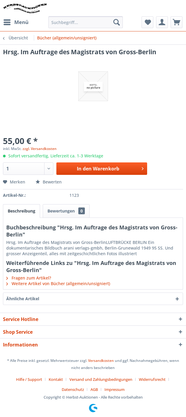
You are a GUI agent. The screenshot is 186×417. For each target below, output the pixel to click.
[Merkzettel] (147, 22)
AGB (94, 389)
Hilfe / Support (29, 379)
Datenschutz (73, 389)
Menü (16, 21)
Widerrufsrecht (152, 379)
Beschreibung (21, 211)
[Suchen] (116, 22)
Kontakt (56, 379)
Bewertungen (66, 210)
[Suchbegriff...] (85, 22)
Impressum (114, 389)
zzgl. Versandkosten (40, 148)
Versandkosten (101, 360)
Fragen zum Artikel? (28, 278)
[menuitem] (15, 22)
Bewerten (49, 182)
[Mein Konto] (162, 22)
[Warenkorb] (176, 22)
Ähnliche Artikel (22, 298)
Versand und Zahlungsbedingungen (100, 379)
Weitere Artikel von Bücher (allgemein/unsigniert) (58, 283)
